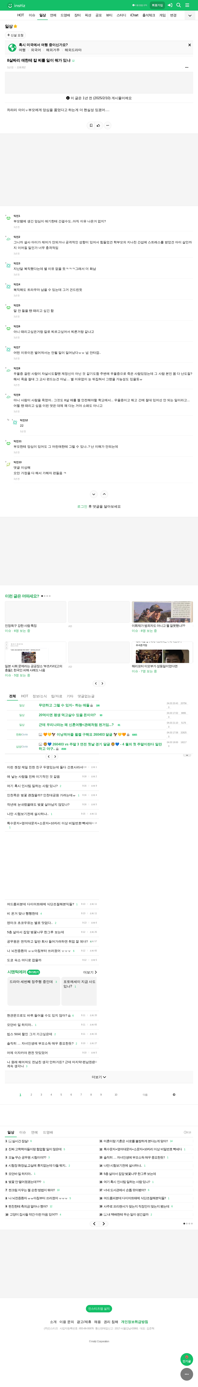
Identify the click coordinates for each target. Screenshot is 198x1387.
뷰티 (109, 15)
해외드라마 (73, 50)
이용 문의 (66, 1322)
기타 (70, 696)
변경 (173, 15)
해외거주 (53, 50)
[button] (96, 684)
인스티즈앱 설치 (99, 1308)
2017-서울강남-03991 (126, 1328)
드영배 (65, 15)
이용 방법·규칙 (139, 5)
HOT (20, 15)
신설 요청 (15, 35)
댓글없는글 (86, 696)
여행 (22, 50)
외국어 (36, 50)
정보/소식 (40, 696)
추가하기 (33, 972)
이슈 (32, 15)
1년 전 (10, 67)
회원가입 (157, 5)
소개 (53, 1322)
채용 (97, 1322)
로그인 (82, 506)
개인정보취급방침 (134, 1322)
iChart (134, 15)
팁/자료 (56, 696)
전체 (12, 696)
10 (116, 1094)
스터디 (121, 15)
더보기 (89, 972)
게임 (162, 15)
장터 (77, 15)
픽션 (88, 15)
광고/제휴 (84, 1322)
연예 (53, 15)
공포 (98, 15)
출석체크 (148, 15)
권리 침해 (111, 1322)
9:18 (187, 1132)
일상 (42, 15)
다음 (145, 1094)
